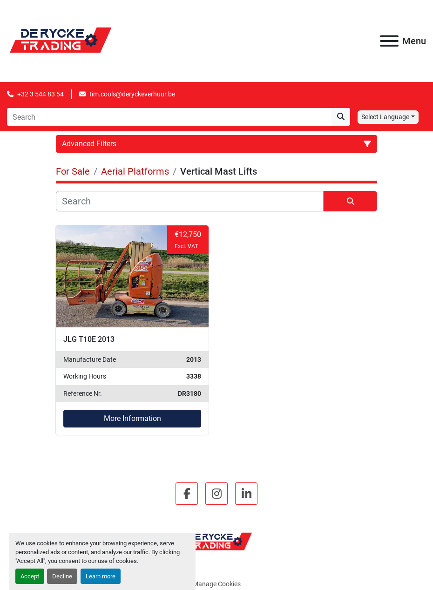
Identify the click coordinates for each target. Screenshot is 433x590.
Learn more (100, 576)
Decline (62, 576)
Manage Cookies (217, 584)
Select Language (385, 117)
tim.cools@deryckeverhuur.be (132, 94)
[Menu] (389, 41)
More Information (132, 418)
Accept (29, 576)
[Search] (169, 117)
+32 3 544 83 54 (40, 94)
